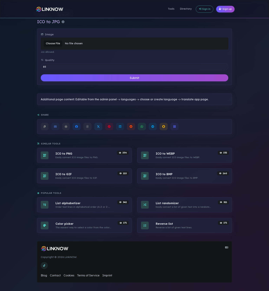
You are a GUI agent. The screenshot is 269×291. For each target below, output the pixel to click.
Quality (47, 60)
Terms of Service (88, 275)
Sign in (205, 9)
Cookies (69, 275)
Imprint (107, 275)
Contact (55, 275)
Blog (44, 275)
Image (47, 34)
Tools (171, 8)
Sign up (225, 9)
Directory (186, 8)
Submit (134, 78)
